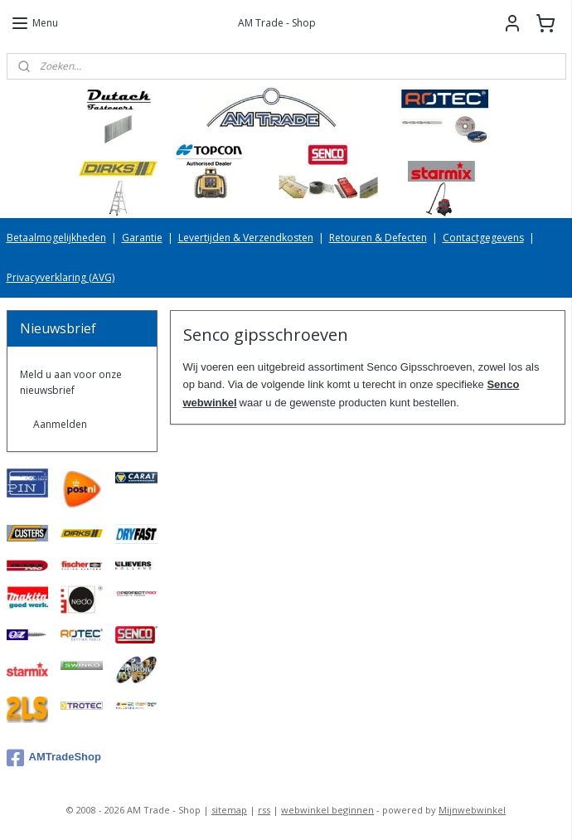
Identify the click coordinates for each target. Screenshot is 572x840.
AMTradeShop (54, 758)
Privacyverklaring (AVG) (60, 277)
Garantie (142, 238)
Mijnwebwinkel (472, 810)
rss (264, 810)
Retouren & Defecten (378, 238)
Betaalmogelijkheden (56, 238)
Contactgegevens (483, 238)
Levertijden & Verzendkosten (245, 238)
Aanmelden (60, 424)
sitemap (229, 810)
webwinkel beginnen (327, 810)
